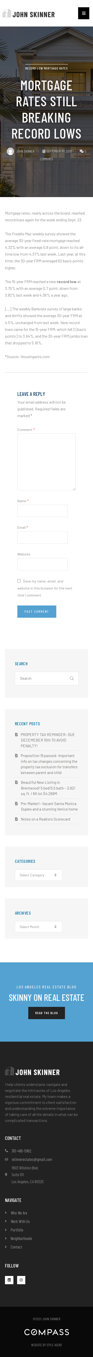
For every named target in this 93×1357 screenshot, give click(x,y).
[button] (83, 13)
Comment (26, 429)
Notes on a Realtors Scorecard (45, 819)
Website (23, 554)
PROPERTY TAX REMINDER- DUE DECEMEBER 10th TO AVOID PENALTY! (48, 740)
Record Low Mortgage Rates (46, 68)
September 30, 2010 (57, 151)
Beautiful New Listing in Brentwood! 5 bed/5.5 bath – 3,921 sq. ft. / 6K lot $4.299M (48, 788)
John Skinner (20, 151)
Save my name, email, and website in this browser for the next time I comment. (44, 588)
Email (22, 527)
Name (23, 501)
